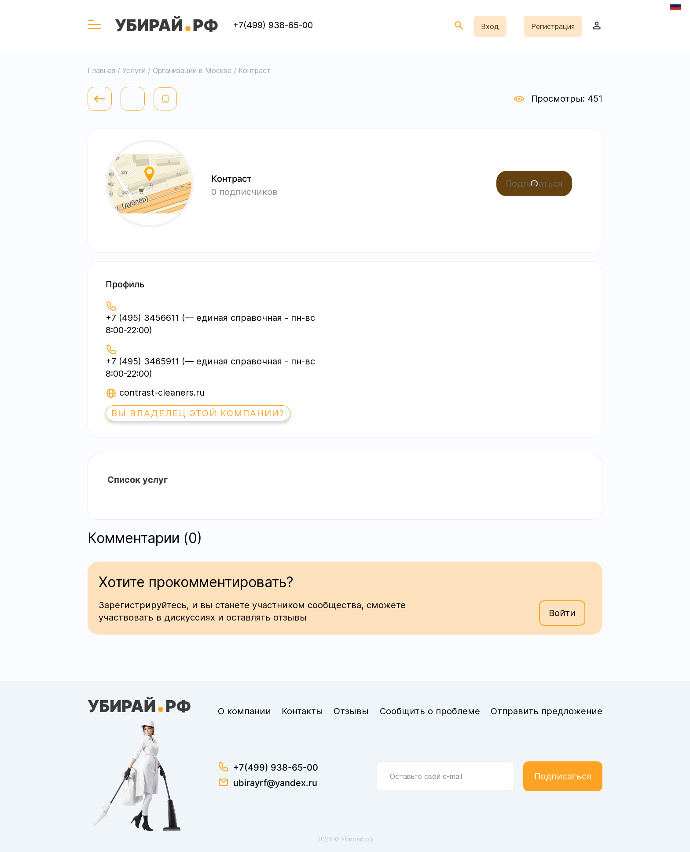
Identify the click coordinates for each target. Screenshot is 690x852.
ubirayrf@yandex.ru (275, 783)
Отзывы (351, 711)
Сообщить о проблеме (430, 711)
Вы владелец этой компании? (198, 413)
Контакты (302, 711)
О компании (244, 711)
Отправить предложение (546, 711)
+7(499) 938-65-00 (273, 25)
